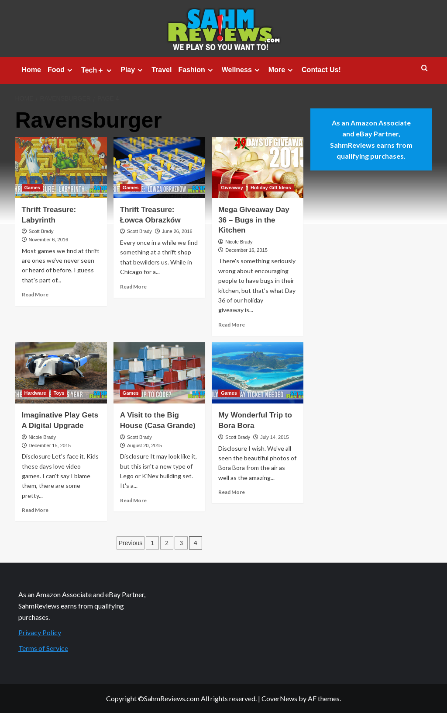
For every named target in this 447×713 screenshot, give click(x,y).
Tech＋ (97, 70)
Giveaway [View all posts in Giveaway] (232, 187)
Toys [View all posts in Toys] (59, 393)
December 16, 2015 (246, 250)
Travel (161, 69)
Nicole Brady (238, 241)
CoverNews (279, 698)
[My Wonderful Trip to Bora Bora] (257, 372)
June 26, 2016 (177, 231)
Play (132, 70)
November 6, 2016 (49, 239)
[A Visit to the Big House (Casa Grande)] (159, 372)
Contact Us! (321, 69)
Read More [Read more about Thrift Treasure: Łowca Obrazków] (133, 286)
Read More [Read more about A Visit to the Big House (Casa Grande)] (133, 500)
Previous (130, 542)
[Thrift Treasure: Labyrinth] (61, 167)
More (281, 70)
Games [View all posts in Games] (32, 187)
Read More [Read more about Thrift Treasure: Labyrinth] (35, 294)
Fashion (196, 70)
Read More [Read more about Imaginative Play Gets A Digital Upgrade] (35, 510)
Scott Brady (41, 231)
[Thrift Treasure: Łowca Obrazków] (159, 167)
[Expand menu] (70, 70)
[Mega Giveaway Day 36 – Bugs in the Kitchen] (257, 167)
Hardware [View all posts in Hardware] (35, 393)
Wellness (242, 70)
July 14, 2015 (274, 437)
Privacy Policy (39, 632)
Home (31, 69)
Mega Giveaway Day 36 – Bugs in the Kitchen (253, 220)
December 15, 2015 (50, 445)
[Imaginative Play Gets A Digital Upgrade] (61, 372)
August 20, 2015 (144, 445)
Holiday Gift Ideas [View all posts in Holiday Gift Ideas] (271, 187)
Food (61, 70)
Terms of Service (43, 648)
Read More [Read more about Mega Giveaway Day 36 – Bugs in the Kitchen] (231, 324)
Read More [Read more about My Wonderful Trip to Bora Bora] (231, 492)
